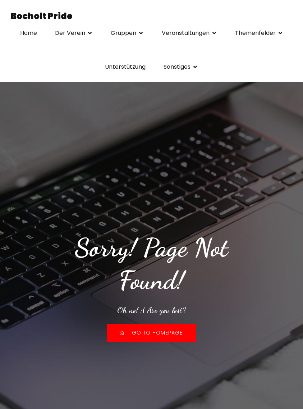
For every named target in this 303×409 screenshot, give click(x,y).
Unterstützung (125, 67)
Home (28, 33)
